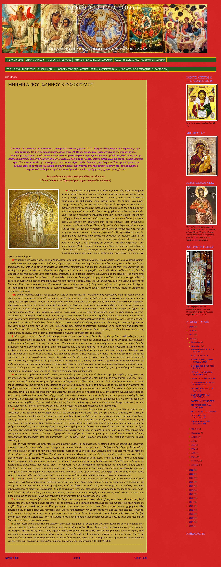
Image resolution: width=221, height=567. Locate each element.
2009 (191, 522)
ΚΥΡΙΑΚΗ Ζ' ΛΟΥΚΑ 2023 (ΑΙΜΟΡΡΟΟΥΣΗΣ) (201, 373)
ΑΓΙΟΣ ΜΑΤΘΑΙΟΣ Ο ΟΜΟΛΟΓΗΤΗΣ (136, 69)
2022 (191, 470)
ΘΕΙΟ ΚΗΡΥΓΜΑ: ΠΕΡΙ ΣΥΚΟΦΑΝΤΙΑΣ (200, 422)
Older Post (140, 557)
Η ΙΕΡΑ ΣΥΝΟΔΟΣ (14, 60)
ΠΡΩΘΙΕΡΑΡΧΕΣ (131, 60)
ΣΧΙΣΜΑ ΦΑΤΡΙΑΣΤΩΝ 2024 (104, 69)
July (193, 441)
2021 (191, 474)
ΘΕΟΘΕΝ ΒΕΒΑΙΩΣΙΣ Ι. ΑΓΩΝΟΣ (73, 69)
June (193, 445)
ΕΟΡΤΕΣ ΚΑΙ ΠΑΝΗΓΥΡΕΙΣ (202, 401)
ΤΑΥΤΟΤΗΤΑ (161, 69)
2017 (191, 490)
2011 (191, 514)
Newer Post (11, 557)
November (195, 346)
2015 (191, 498)
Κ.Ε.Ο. (118, 60)
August (194, 437)
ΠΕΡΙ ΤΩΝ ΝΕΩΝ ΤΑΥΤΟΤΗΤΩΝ (198, 416)
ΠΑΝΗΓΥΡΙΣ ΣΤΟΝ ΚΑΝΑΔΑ (203, 378)
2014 (191, 502)
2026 (191, 327)
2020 (191, 478)
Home (76, 557)
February (195, 461)
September (196, 433)
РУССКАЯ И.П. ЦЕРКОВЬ (59, 60)
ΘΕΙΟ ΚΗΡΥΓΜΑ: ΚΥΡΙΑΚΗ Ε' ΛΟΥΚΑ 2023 (202, 383)
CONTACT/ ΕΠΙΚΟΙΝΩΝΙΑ (153, 60)
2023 (191, 339)
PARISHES (79, 60)
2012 (191, 510)
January (194, 465)
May (193, 449)
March (194, 457)
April (193, 453)
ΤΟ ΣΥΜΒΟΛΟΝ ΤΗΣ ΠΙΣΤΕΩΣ (20, 69)
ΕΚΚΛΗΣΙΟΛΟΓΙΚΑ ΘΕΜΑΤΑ (99, 60)
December (195, 342)
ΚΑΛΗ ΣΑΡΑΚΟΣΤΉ (199, 356)
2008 (191, 526)
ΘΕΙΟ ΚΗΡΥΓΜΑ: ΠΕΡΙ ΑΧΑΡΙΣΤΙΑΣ (200, 396)
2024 (191, 335)
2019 (191, 482)
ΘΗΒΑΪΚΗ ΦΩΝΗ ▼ (46, 69)
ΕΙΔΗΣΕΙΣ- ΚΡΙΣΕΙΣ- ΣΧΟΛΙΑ (203, 411)
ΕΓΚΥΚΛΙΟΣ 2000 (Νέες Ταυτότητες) (201, 406)
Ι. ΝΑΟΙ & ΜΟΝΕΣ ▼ (35, 60)
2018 (191, 486)
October (194, 429)
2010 (191, 518)
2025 (191, 331)
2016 (191, 494)
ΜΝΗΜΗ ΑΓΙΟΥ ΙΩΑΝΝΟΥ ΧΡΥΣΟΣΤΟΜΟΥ (202, 361)
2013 (191, 506)
